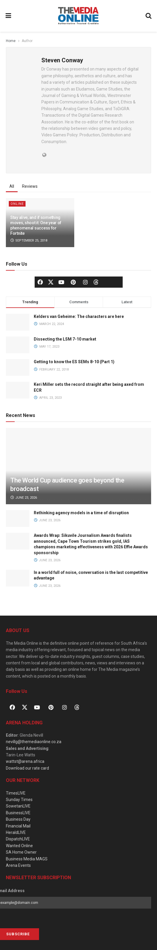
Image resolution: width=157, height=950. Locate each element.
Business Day (18, 819)
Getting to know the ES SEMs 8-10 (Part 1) (74, 361)
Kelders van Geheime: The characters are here (79, 316)
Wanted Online (19, 845)
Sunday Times (19, 799)
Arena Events (18, 865)
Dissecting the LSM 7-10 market (65, 339)
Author (27, 41)
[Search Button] (149, 16)
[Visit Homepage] (78, 16)
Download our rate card (27, 768)
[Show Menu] (8, 16)
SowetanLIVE (18, 806)
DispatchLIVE (18, 839)
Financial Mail (18, 826)
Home (11, 41)
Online (17, 204)
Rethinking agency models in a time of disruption (81, 512)
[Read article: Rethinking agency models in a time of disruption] (17, 518)
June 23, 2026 (23, 498)
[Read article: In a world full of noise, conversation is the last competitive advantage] (17, 578)
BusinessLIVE (18, 812)
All (11, 186)
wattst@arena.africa (25, 761)
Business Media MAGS (27, 859)
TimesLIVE (16, 793)
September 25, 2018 (28, 240)
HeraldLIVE (16, 832)
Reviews (30, 186)
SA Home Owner (21, 852)
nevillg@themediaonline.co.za (33, 741)
